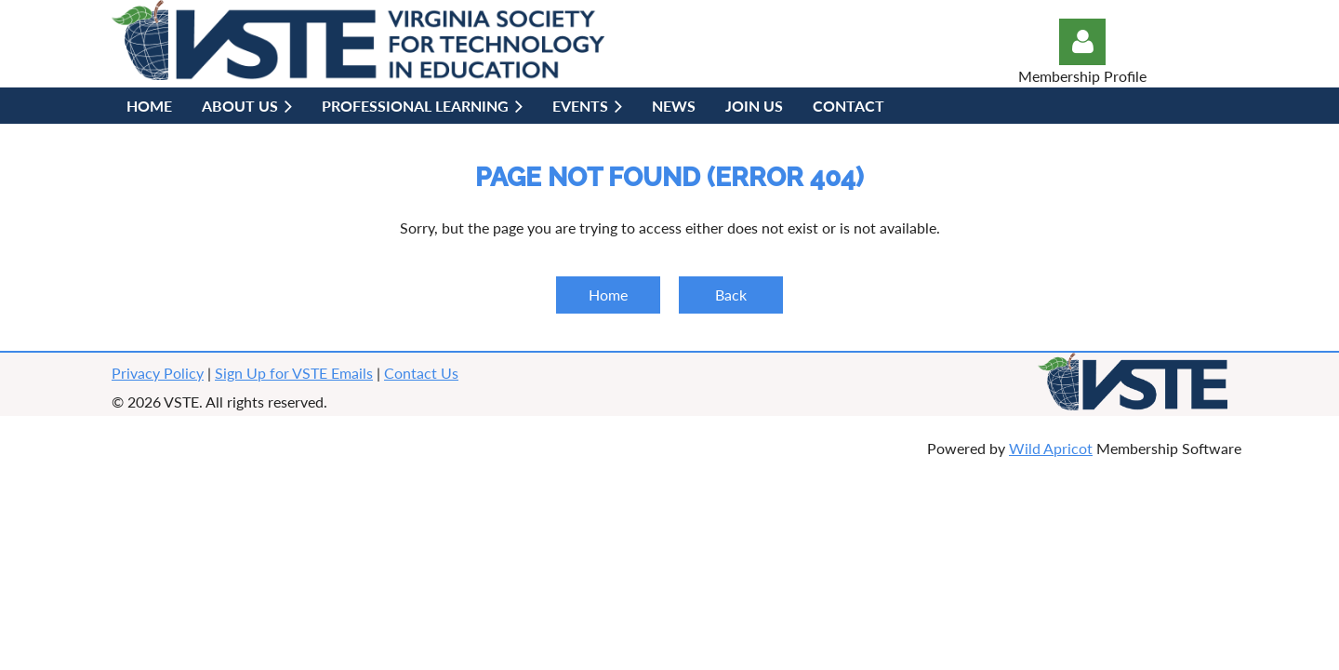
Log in (1082, 42)
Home (608, 294)
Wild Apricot (1051, 448)
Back (731, 294)
